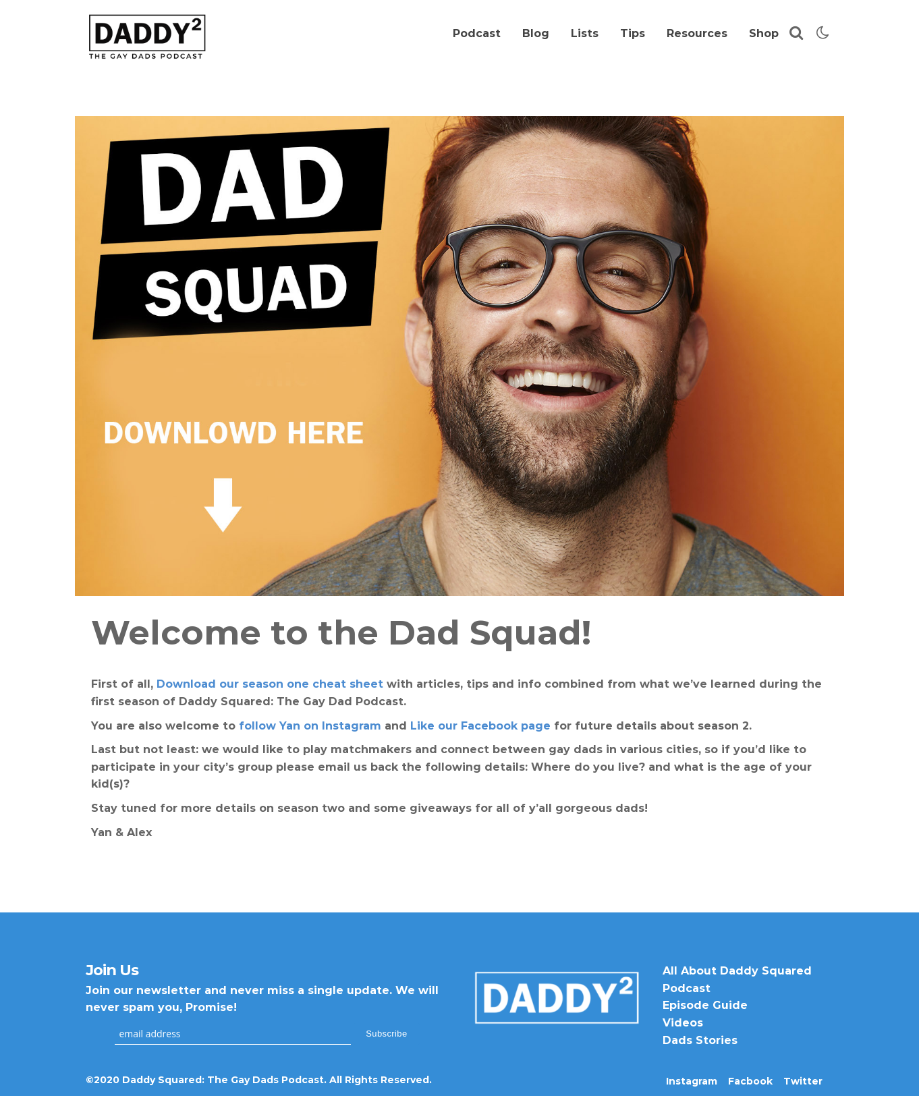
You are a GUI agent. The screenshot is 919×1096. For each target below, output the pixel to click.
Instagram (691, 1081)
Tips (632, 33)
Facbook (750, 1081)
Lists (584, 33)
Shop (764, 33)
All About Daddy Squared (737, 970)
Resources (697, 33)
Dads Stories (700, 1040)
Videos (683, 1022)
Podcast (477, 33)
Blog (535, 33)
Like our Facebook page (480, 725)
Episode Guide (705, 1005)
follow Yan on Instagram (310, 725)
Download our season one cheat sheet (270, 684)
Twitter (803, 1081)
